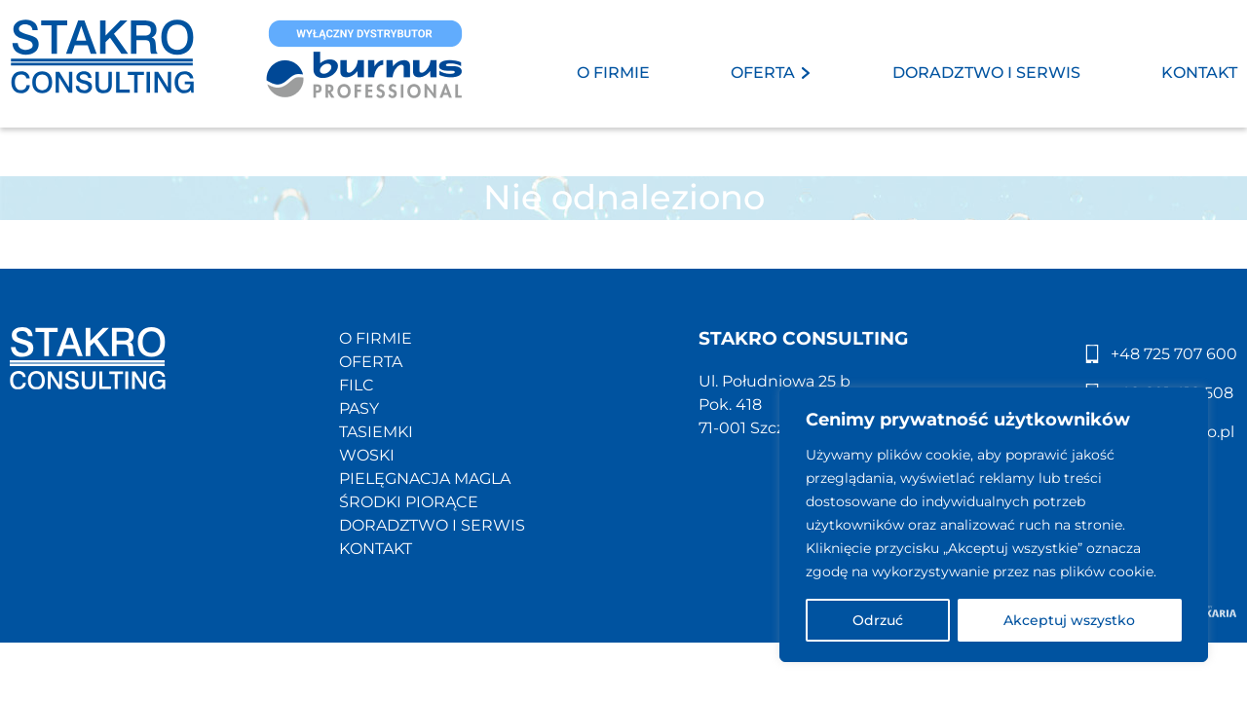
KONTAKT (1199, 72)
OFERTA (763, 72)
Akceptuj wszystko (1069, 620)
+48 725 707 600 (1174, 354)
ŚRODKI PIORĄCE (408, 502)
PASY (359, 408)
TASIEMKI (376, 432)
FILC (356, 385)
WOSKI (367, 455)
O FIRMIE (613, 72)
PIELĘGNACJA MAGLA (424, 478)
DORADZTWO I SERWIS (986, 72)
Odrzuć (877, 620)
